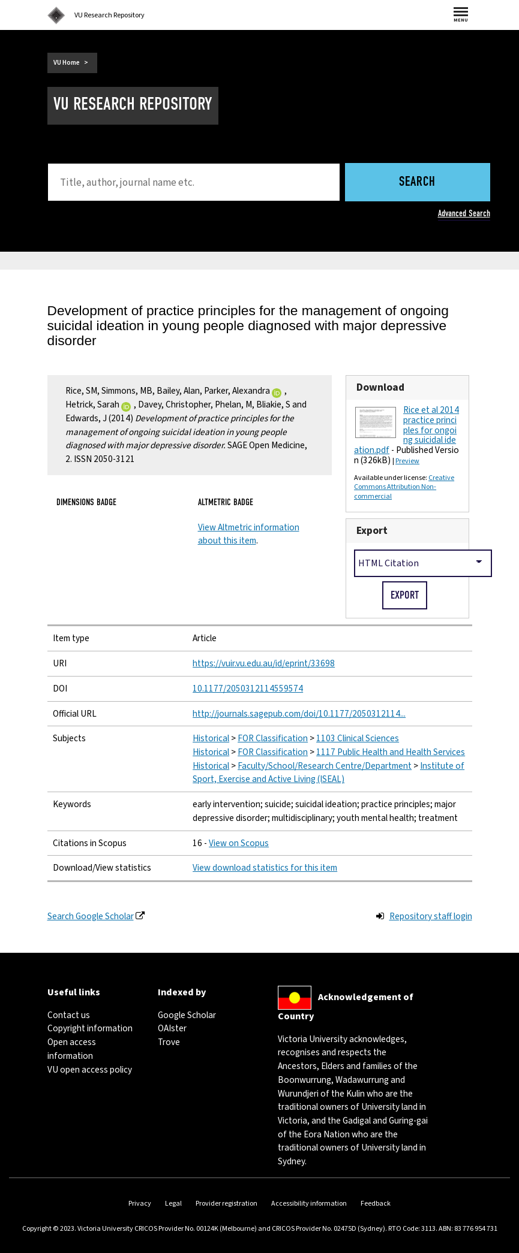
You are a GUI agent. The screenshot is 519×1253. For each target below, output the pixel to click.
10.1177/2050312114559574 (248, 688)
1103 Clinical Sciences (357, 738)
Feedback (376, 1203)
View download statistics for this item (265, 867)
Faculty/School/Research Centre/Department (325, 765)
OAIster (172, 1028)
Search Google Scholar (90, 916)
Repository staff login (430, 916)
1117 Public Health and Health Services (390, 752)
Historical (211, 738)
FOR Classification (273, 738)
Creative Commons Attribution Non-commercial (404, 487)
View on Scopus (239, 843)
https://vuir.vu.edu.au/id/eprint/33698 (264, 663)
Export (372, 530)
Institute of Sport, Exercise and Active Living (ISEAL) (328, 772)
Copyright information (90, 1028)
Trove (169, 1042)
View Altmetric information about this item (248, 534)
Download (380, 387)
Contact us (68, 1015)
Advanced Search (464, 213)
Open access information (71, 1048)
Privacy (139, 1203)
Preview (407, 461)
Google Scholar (187, 1015)
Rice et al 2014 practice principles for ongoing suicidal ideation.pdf (406, 430)
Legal (173, 1203)
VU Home (66, 62)
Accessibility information (309, 1203)
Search (417, 182)
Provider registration (226, 1203)
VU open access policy (89, 1069)
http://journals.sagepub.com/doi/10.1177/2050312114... (299, 713)
